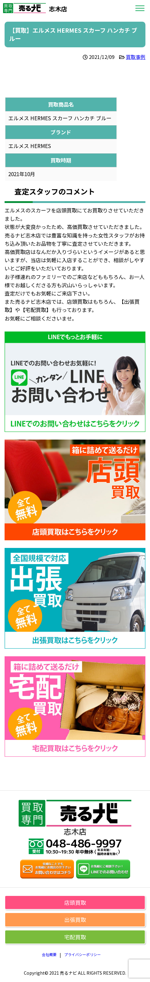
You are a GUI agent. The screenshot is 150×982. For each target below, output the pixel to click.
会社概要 (49, 954)
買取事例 (135, 56)
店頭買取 (75, 902)
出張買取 (75, 919)
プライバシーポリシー (82, 954)
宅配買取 (75, 937)
